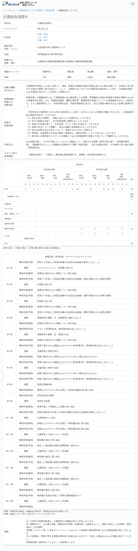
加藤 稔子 (42, 40)
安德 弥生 (42, 34)
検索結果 (50, 10)
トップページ (9, 10)
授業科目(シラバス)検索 (31, 10)
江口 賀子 (42, 37)
